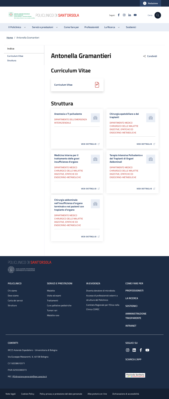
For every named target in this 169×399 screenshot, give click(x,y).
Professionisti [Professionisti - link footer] (134, 290)
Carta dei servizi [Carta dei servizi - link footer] (15, 300)
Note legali (11, 393)
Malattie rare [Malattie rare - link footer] (53, 315)
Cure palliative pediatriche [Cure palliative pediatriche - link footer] (59, 305)
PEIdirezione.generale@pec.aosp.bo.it (29, 376)
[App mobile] (127, 366)
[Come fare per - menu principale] (71, 27)
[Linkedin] (128, 15)
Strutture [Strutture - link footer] (12, 305)
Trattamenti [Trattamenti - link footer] (52, 300)
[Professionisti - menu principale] (92, 27)
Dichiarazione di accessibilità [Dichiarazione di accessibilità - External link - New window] (125, 393)
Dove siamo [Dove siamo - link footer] (13, 295)
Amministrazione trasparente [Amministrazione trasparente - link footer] (135, 316)
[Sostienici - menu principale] (131, 27)
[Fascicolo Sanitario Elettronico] (135, 375)
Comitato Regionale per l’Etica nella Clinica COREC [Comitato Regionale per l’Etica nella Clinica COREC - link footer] (102, 307)
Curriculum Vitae (63, 85)
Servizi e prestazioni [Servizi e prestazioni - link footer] (59, 283)
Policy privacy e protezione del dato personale (61, 393)
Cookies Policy (27, 393)
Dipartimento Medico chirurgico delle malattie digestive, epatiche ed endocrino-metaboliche (124, 127)
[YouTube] (134, 15)
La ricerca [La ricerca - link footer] (131, 298)
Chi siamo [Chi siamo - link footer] (12, 290)
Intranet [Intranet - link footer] (130, 326)
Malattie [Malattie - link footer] (51, 290)
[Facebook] (117, 15)
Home (10, 37)
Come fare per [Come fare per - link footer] (134, 283)
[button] (150, 3)
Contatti (13, 343)
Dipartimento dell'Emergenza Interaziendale (70, 121)
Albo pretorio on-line (97, 393)
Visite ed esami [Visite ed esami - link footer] (54, 295)
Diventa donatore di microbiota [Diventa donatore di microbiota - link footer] (100, 290)
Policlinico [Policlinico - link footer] (15, 283)
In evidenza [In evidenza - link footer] (93, 283)
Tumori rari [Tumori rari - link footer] (52, 310)
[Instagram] (123, 15)
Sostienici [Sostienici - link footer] (131, 306)
